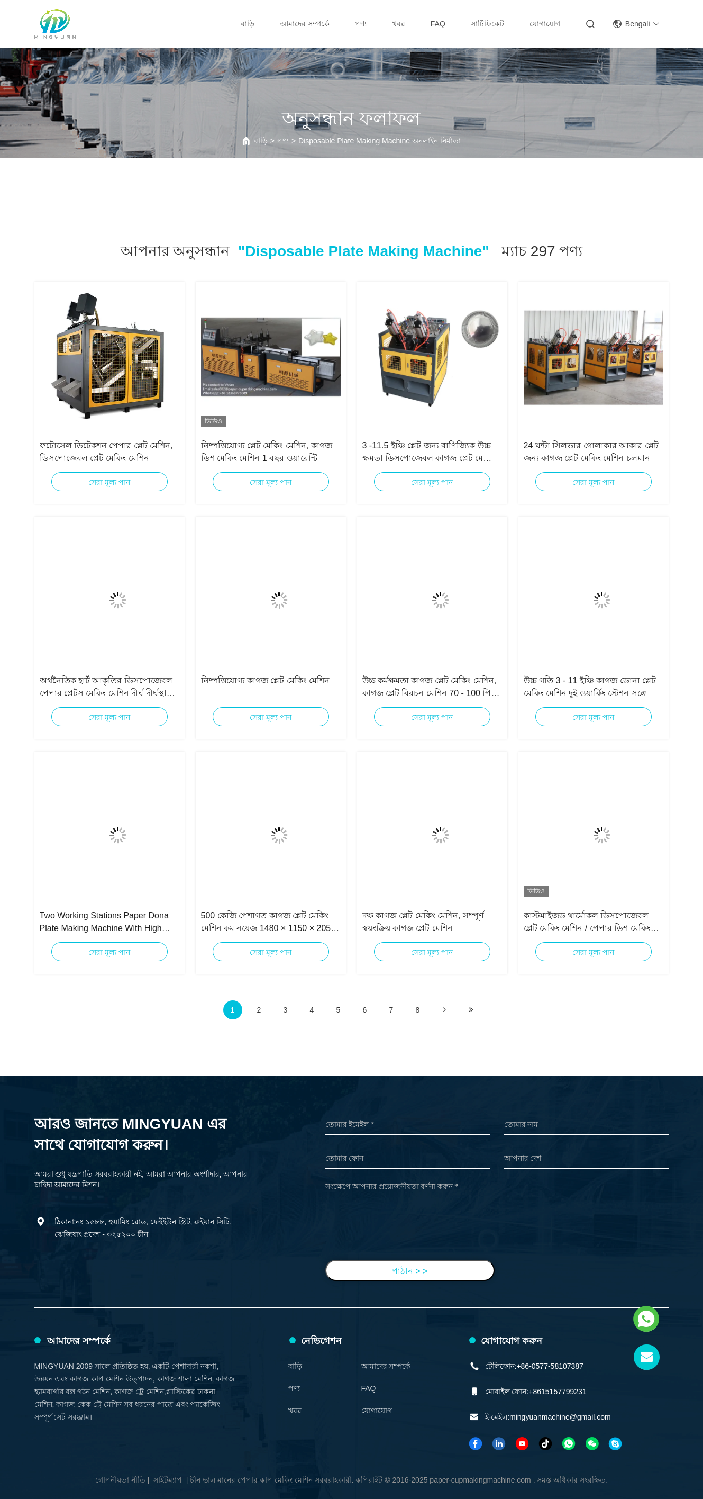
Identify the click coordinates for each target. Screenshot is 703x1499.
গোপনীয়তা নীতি (120, 1480)
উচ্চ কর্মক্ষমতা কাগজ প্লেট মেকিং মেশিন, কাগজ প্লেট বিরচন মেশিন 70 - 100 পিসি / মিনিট (431, 688)
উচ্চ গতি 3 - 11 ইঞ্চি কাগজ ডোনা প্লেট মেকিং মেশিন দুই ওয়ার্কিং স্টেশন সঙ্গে (590, 687)
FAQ (438, 24)
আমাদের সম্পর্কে (305, 24)
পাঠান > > (410, 1271)
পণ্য (361, 24)
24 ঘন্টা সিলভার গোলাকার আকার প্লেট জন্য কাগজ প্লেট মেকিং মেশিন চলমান (591, 452)
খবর (398, 24)
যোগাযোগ (544, 24)
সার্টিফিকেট (487, 24)
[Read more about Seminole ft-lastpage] (470, 1009)
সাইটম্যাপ (167, 1480)
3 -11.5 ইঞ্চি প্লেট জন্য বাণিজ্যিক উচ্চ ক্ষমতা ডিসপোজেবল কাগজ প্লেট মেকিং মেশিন (429, 453)
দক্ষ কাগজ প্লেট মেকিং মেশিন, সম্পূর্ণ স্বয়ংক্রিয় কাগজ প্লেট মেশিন (423, 922)
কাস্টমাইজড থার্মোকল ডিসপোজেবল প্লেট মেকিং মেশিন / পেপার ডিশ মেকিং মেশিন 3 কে (587, 923)
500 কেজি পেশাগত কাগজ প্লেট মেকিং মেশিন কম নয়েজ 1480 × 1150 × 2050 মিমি (268, 923)
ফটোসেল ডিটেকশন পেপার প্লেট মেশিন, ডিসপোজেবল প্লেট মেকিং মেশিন (106, 452)
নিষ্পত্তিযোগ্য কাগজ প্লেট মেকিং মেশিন (265, 680)
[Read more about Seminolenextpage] (444, 1009)
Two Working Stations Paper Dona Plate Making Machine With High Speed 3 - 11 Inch (104, 923)
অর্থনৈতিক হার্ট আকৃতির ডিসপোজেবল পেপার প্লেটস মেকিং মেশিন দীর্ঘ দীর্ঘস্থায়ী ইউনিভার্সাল (107, 688)
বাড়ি (247, 24)
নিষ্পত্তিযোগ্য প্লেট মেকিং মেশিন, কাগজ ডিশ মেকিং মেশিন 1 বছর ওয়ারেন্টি (266, 452)
